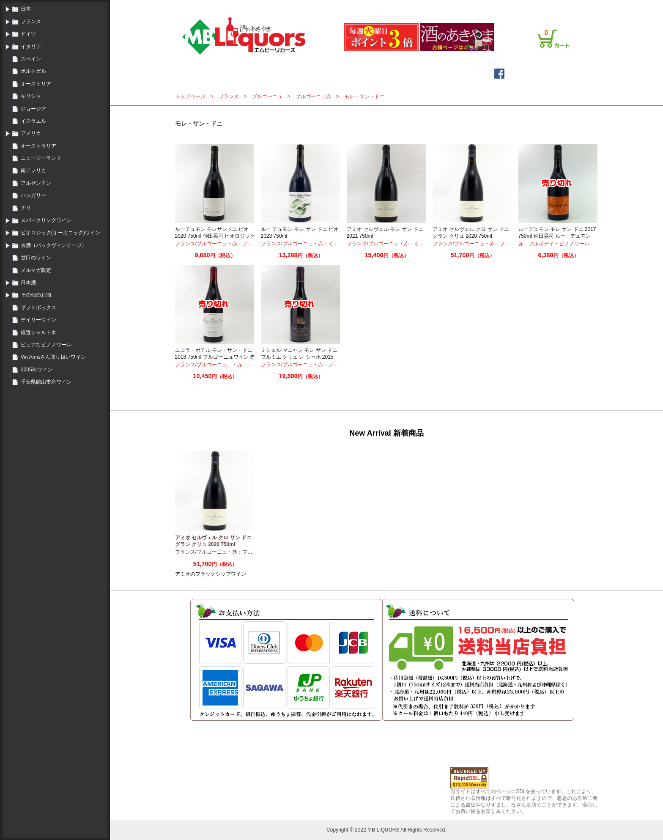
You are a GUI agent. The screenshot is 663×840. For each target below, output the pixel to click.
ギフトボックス (38, 307)
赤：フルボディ (250, 244)
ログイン (419, 5)
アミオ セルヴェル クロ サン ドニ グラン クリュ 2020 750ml (471, 232)
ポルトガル (33, 71)
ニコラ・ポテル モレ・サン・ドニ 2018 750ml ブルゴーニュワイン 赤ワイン (215, 356)
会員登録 (445, 5)
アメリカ (31, 133)
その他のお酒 (36, 295)
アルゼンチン (36, 183)
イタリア (31, 46)
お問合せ (556, 5)
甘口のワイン (36, 258)
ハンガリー (33, 195)
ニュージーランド (41, 158)
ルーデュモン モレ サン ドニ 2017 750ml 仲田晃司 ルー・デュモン (557, 232)
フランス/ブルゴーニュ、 (203, 365)
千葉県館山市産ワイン (46, 382)
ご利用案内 (472, 5)
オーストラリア (38, 146)
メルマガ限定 (36, 270)
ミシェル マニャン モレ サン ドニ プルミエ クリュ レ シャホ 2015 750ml (299, 356)
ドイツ (28, 34)
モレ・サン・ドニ (364, 96)
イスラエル (33, 121)
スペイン (31, 59)
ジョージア (33, 109)
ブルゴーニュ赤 (313, 96)
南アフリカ (33, 170)
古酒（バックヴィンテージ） (54, 245)
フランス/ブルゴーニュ (201, 244)
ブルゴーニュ (267, 96)
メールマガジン (329, 73)
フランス (31, 22)
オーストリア (36, 84)
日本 (26, 9)
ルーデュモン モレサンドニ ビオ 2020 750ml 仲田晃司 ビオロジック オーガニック (215, 235)
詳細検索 (385, 73)
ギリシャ (31, 96)
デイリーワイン (38, 320)
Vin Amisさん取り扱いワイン (53, 357)
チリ (26, 208)
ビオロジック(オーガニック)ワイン (60, 233)
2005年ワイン (36, 370)
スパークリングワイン (46, 220)
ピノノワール (574, 244)
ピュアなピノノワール (46, 345)
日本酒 (28, 282)
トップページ (267, 73)
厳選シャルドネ (38, 332)
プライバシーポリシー (515, 5)
